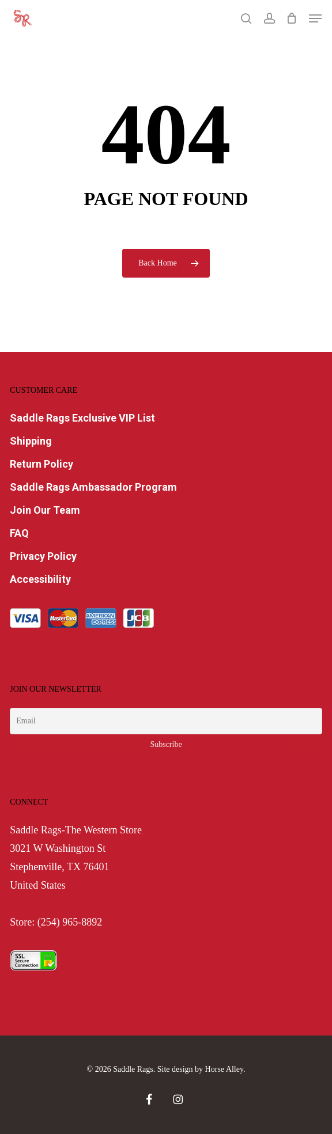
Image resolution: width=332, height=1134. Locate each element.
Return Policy (41, 464)
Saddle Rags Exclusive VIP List (82, 418)
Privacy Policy (43, 556)
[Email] (166, 721)
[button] (315, 18)
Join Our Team (45, 510)
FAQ (19, 533)
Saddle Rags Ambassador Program (93, 487)
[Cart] (292, 18)
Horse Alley (224, 1069)
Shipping (31, 441)
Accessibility (40, 579)
